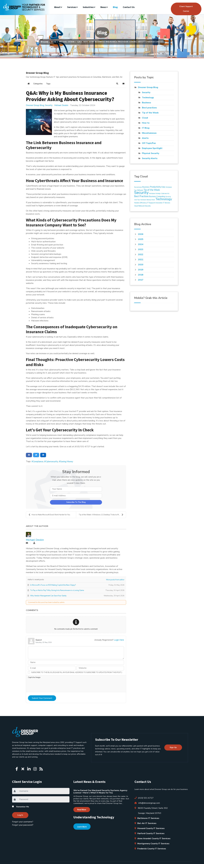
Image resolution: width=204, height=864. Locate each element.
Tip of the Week (150, 112)
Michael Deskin (61, 105)
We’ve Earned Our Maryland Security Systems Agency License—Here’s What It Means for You (100, 791)
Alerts (145, 138)
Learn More (82, 826)
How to (145, 122)
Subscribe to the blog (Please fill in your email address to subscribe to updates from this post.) (76, 672)
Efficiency (143, 203)
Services (71, 7)
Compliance (38, 461)
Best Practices (141, 196)
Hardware (143, 200)
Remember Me (22, 806)
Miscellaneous (149, 133)
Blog (115, 7)
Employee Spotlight (152, 148)
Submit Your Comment (42, 698)
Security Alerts (149, 158)
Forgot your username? (22, 821)
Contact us (129, 7)
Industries (88, 7)
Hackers (136, 203)
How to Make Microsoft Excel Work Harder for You (49, 514)
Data (163, 187)
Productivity (155, 186)
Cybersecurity (52, 461)
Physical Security (150, 153)
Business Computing (157, 196)
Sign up (173, 747)
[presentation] (48, 686)
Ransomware (138, 187)
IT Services (166, 203)
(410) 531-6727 (144, 798)
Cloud (145, 117)
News (103, 7)
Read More (81, 810)
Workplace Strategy (155, 193)
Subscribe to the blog (76, 502)
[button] (117, 83)
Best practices (149, 107)
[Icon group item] (17, 768)
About (57, 7)
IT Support (151, 203)
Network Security (144, 206)
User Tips (137, 200)
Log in (20, 815)
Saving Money (66, 461)
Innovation (158, 203)
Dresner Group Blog (35, 105)
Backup (149, 200)
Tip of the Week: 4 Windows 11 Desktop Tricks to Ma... (101, 514)
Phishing (168, 197)
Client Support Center (186, 8)
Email (153, 200)
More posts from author (115, 580)
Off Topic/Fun (149, 143)
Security (48, 105)
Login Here (119, 640)
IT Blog (145, 128)
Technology (148, 97)
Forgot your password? (22, 825)
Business (146, 102)
